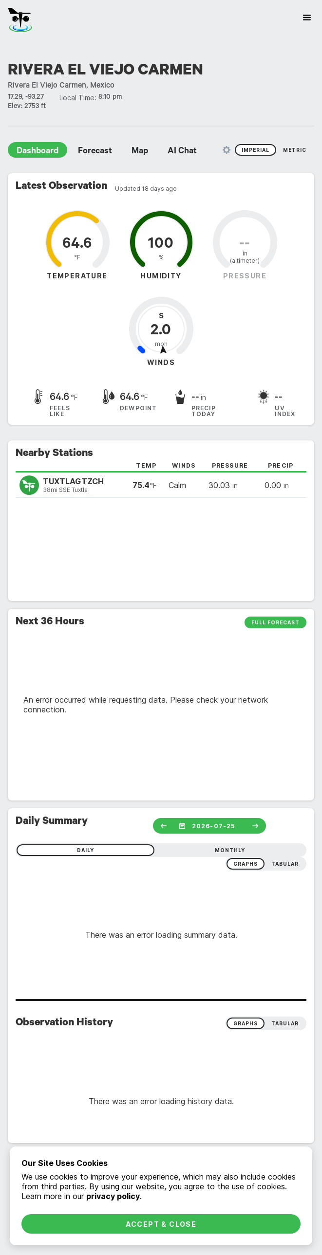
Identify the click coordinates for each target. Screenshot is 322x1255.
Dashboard (37, 152)
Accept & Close (161, 1224)
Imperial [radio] (255, 150)
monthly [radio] (230, 850)
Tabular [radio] (285, 1023)
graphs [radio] (245, 864)
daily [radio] (85, 850)
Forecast (95, 152)
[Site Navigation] (307, 17)
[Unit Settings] (226, 150)
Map (140, 152)
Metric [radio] (294, 150)
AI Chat (182, 152)
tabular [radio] (285, 864)
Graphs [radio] (245, 1023)
